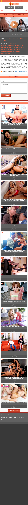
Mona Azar (13, 43)
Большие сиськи (13, 38)
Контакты (15, 417)
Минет (21, 38)
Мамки (7, 49)
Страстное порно (15, 49)
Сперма (17, 51)
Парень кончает (6, 53)
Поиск (9, 414)
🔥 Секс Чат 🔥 (24, 0)
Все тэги (22, 414)
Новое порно (15, 414)
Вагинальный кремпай (7, 51)
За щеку (23, 47)
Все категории (4, 417)
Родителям (21, 417)
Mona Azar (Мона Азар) (21, 71)
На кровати (16, 47)
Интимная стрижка (6, 47)
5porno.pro (11, 423)
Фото (10, 417)
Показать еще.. (14, 410)
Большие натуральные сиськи (10, 45)
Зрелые (3, 40)
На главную (4, 414)
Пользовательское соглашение (8, 419)
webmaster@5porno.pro (21, 423)
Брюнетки (22, 45)
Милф (3, 49)
